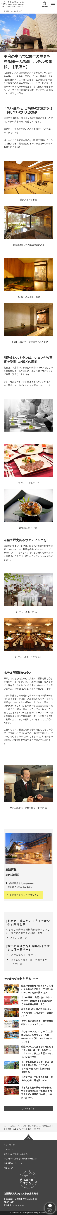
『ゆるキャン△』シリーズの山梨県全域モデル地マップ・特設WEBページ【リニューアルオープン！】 (37, 1036)
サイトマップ (9, 1145)
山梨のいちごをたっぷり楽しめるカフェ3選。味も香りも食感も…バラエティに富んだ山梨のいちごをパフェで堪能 (37, 1051)
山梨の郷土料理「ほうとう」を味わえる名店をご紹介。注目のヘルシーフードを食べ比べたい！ (37, 989)
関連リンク (8, 1168)
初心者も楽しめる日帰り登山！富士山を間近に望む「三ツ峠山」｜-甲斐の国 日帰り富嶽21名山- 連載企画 (37, 1067)
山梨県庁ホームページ (13, 1163)
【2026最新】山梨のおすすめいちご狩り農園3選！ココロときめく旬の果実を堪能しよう (36, 1000)
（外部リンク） (23, 895)
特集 (13, 1126)
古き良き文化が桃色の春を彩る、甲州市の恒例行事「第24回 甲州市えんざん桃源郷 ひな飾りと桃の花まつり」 (37, 1092)
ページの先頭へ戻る (28, 1137)
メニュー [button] (53, 6)
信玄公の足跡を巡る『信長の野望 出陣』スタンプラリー (37, 1023)
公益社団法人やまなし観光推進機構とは (20, 1159)
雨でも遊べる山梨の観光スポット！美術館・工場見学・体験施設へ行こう (37, 1012)
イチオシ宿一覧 (18, 938)
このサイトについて (12, 1149)
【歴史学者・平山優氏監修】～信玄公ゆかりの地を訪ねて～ (37, 1078)
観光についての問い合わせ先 (16, 1154)
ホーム (6, 1126)
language (44, 6)
